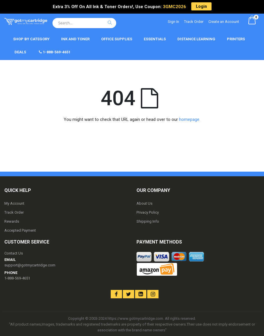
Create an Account (223, 21)
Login (201, 6)
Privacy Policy (147, 212)
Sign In (173, 21)
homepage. (189, 119)
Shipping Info (147, 221)
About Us (144, 203)
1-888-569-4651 (17, 278)
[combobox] (84, 23)
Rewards (11, 221)
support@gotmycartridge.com (29, 265)
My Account (14, 203)
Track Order (193, 21)
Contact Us (13, 253)
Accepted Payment (20, 230)
